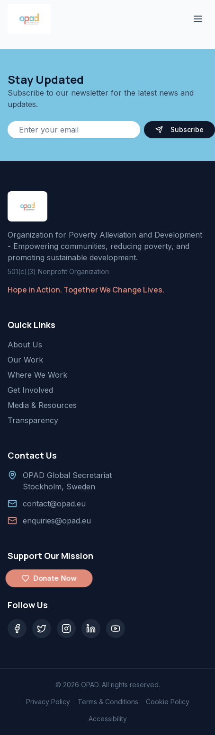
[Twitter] (41, 628)
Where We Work (37, 375)
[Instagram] (66, 628)
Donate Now (49, 578)
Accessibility (108, 719)
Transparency (33, 420)
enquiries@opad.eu (57, 520)
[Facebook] (17, 628)
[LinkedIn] (90, 628)
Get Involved (30, 390)
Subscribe (179, 129)
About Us (25, 344)
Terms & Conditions (108, 702)
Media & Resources (42, 405)
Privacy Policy (48, 702)
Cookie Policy (167, 702)
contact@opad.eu (54, 503)
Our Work (25, 359)
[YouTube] (115, 628)
